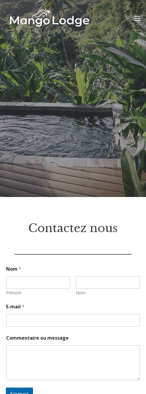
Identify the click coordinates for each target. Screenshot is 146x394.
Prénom (13, 292)
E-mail (15, 307)
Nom (81, 292)
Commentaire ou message (37, 338)
